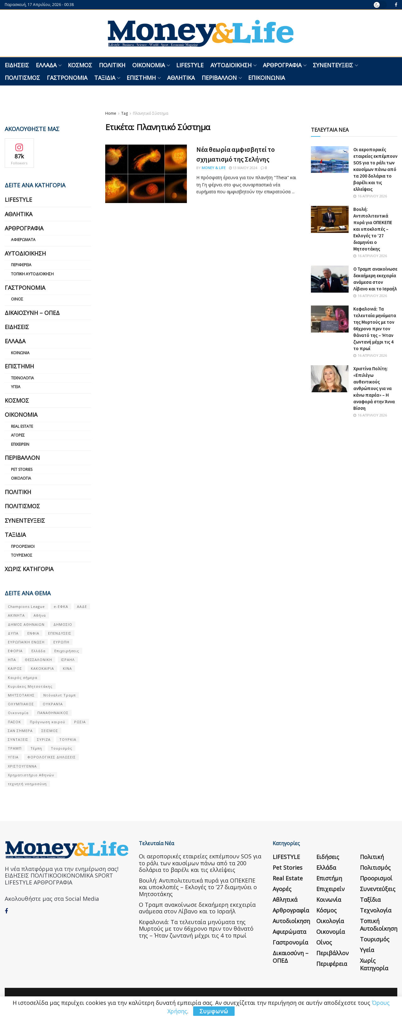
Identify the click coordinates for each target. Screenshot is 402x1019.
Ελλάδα (46, 65)
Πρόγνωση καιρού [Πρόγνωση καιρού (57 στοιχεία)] (47, 721)
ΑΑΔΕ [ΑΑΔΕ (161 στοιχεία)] (82, 606)
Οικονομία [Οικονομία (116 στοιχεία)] (18, 712)
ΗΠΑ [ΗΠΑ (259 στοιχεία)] (12, 659)
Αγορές (18, 435)
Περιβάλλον (219, 77)
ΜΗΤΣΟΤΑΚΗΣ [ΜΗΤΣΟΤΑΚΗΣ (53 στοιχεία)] (21, 695)
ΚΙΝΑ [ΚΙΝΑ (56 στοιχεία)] (67, 668)
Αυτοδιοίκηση (231, 65)
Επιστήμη (141, 77)
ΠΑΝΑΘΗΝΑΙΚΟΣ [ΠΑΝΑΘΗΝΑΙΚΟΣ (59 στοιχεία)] (52, 712)
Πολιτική (112, 65)
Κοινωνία (20, 352)
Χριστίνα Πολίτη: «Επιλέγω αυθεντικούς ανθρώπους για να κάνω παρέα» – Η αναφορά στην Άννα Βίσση (374, 388)
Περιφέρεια (21, 264)
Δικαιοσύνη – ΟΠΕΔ (32, 313)
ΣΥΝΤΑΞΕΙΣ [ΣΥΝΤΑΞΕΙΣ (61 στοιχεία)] (18, 739)
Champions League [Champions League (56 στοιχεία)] (26, 606)
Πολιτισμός (22, 77)
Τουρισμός (21, 555)
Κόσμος (80, 65)
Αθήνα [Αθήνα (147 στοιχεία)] (40, 615)
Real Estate (22, 426)
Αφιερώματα (23, 239)
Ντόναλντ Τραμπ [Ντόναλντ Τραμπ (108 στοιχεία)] (59, 695)
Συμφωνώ (213, 1011)
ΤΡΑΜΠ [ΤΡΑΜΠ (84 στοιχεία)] (15, 748)
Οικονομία (148, 65)
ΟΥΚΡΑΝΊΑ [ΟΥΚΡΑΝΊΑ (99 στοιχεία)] (53, 704)
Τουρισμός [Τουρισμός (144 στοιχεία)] (61, 748)
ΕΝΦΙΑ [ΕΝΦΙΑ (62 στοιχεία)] (33, 633)
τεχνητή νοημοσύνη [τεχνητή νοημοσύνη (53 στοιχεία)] (27, 783)
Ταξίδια (104, 77)
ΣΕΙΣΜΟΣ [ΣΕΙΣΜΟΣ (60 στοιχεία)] (49, 730)
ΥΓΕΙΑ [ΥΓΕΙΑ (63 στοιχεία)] (13, 757)
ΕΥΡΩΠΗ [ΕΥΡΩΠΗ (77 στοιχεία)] (61, 642)
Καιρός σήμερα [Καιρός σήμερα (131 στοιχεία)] (22, 677)
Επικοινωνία (266, 77)
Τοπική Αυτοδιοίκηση (32, 274)
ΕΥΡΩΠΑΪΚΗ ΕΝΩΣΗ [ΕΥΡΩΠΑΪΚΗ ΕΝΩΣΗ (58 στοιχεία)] (26, 642)
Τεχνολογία (22, 378)
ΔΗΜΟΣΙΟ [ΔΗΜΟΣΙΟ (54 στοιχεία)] (62, 624)
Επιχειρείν (20, 444)
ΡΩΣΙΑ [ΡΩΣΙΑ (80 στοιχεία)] (80, 721)
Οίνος (17, 299)
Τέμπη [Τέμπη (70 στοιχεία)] (36, 748)
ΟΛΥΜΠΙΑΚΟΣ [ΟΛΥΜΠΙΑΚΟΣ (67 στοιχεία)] (21, 704)
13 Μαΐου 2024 (243, 167)
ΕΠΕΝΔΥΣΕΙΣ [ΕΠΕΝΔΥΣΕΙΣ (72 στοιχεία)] (59, 633)
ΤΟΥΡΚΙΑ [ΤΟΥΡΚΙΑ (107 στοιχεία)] (67, 739)
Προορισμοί (23, 546)
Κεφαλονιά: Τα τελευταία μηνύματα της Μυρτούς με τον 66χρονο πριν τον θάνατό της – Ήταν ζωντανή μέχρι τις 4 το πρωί (374, 328)
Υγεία (15, 386)
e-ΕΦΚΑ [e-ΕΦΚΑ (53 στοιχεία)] (61, 606)
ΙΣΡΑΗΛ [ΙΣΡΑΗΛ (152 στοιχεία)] (68, 659)
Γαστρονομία (67, 77)
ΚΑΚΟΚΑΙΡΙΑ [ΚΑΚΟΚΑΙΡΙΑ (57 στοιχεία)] (42, 668)
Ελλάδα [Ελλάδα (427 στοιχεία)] (38, 650)
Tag (124, 113)
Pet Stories (21, 469)
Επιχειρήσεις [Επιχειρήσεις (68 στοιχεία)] (66, 650)
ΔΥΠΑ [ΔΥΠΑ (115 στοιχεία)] (13, 633)
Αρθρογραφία (282, 65)
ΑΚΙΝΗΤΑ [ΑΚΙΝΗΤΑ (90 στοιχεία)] (16, 615)
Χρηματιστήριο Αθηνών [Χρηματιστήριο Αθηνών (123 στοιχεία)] (31, 775)
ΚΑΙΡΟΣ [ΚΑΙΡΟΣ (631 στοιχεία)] (15, 668)
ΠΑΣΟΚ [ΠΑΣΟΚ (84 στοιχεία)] (14, 721)
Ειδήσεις (17, 65)
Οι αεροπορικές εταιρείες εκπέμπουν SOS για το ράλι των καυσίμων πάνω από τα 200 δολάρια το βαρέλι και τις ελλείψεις (375, 169)
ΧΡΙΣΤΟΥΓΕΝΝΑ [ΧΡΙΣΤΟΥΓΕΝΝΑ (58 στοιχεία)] (22, 766)
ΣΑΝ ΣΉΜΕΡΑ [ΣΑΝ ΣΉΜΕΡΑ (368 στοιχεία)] (20, 730)
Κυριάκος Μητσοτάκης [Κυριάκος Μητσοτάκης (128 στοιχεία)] (30, 686)
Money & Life (213, 167)
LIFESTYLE (190, 65)
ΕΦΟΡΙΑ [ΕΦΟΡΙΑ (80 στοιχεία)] (15, 650)
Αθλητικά (181, 77)
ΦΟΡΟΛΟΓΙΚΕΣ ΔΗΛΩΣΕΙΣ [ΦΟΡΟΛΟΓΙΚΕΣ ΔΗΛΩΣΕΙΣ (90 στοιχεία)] (51, 757)
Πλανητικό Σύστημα (150, 113)
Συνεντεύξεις (333, 65)
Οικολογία (21, 478)
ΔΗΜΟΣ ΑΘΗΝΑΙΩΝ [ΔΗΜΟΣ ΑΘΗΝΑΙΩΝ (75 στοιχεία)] (26, 624)
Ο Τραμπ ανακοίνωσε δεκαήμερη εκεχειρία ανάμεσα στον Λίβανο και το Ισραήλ (197, 908)
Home (110, 113)
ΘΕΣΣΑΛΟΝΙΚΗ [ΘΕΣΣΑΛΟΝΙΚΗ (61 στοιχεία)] (38, 659)
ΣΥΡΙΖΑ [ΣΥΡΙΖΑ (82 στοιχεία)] (44, 739)
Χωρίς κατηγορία (29, 569)
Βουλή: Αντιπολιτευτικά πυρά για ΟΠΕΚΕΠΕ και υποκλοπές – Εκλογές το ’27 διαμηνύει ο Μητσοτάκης (372, 229)
